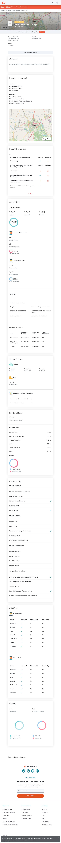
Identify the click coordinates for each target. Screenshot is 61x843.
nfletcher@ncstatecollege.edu (22, 101)
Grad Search (25, 812)
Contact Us (45, 812)
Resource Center (26, 818)
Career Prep (6, 815)
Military (5, 818)
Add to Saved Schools (30, 53)
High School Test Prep (9, 821)
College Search (26, 809)
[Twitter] (23, 771)
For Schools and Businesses (10, 824)
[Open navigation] (57, 2)
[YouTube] (32, 771)
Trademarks (45, 821)
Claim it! (42, 32)
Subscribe (30, 796)
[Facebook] (28, 771)
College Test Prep (7, 809)
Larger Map (5, 27)
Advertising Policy (47, 824)
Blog (43, 818)
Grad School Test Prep (9, 812)
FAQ (43, 815)
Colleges (8, 7)
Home (2, 7)
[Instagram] (37, 771)
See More (30, 194)
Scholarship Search (27, 815)
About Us (44, 809)
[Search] (53, 2)
